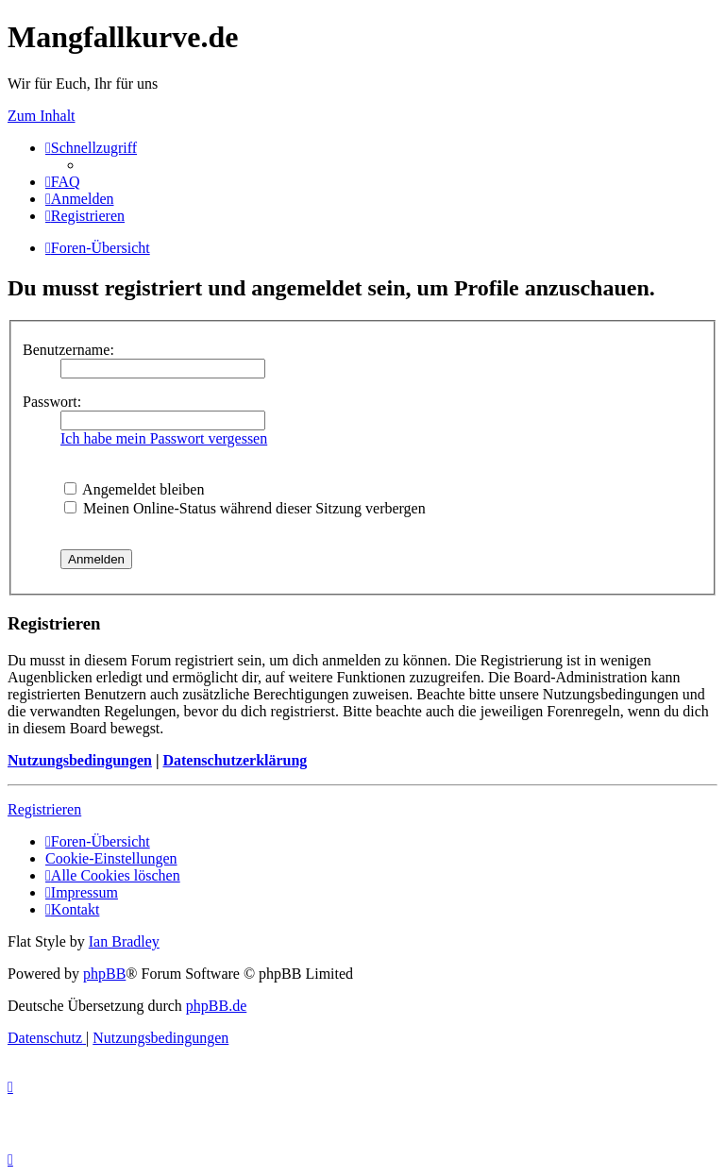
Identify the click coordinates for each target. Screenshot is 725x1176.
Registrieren (44, 809)
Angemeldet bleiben (134, 489)
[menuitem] (62, 182)
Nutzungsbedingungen (80, 760)
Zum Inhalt (42, 116)
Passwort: (52, 402)
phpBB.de (216, 1006)
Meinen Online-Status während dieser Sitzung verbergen (245, 508)
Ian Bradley (124, 941)
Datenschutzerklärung (234, 760)
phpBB (104, 974)
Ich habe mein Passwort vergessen (163, 438)
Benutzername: (68, 350)
